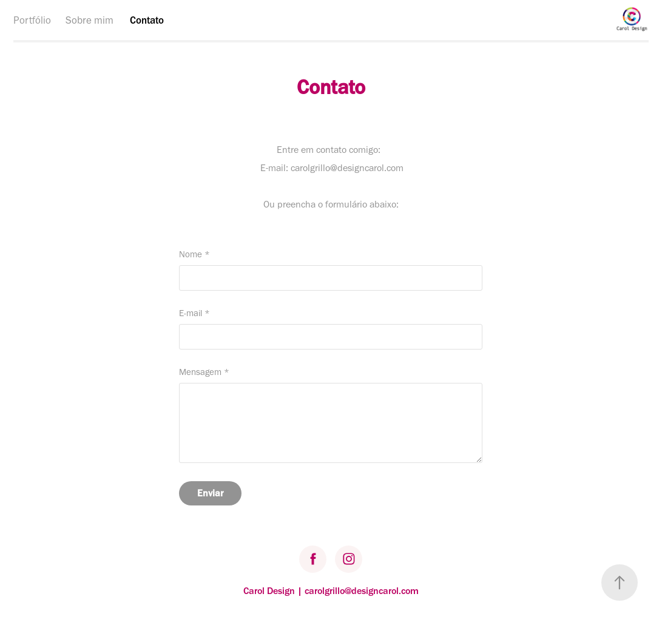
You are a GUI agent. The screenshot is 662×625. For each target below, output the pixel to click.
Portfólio (32, 20)
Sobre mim (89, 20)
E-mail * (194, 313)
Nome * (194, 254)
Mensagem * (204, 372)
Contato (147, 20)
